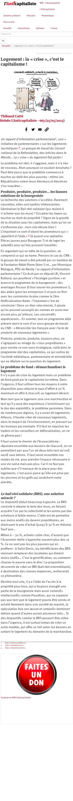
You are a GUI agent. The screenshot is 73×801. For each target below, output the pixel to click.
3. (1, 648)
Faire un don (8, 22)
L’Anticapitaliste (47, 9)
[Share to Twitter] (33, 129)
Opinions (40, 28)
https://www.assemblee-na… (16, 643)
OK (3, 41)
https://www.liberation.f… (14, 645)
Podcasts (31, 16)
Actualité (7, 28)
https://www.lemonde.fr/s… (15, 648)
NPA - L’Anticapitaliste (50, 3)
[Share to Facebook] (26, 129)
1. (1, 643)
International (24, 28)
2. (1, 645)
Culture (54, 28)
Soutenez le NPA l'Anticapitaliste (16, 698)
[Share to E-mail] (40, 129)
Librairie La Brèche (11, 16)
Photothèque (48, 16)
